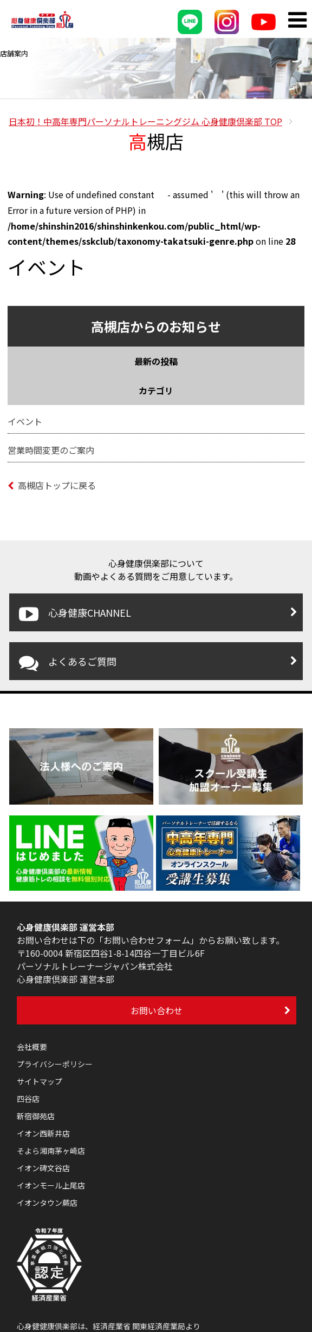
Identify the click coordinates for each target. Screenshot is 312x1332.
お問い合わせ (157, 1010)
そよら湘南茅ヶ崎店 (51, 1150)
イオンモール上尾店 (51, 1185)
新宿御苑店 (36, 1116)
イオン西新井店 (43, 1133)
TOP (145, 121)
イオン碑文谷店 (43, 1168)
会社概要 (32, 1046)
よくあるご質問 (67, 662)
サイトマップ (39, 1081)
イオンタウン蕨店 (47, 1202)
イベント (25, 421)
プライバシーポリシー (55, 1064)
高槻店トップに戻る (52, 485)
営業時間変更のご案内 (51, 449)
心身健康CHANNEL (75, 614)
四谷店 (28, 1098)
